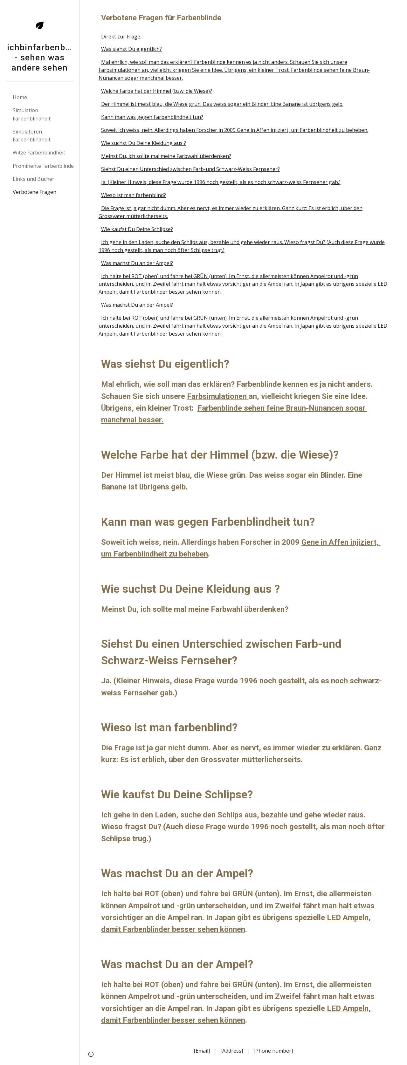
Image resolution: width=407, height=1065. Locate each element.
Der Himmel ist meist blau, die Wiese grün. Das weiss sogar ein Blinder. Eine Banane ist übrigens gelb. (222, 103)
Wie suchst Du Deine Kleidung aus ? (143, 143)
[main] (243, 18)
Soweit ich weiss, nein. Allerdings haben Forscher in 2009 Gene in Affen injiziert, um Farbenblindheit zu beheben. (234, 129)
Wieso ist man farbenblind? (133, 195)
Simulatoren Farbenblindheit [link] (32, 135)
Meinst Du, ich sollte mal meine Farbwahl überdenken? (166, 156)
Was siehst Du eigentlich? (131, 48)
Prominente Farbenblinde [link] (43, 165)
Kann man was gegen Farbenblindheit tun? (152, 116)
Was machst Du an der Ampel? (137, 263)
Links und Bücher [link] (33, 178)
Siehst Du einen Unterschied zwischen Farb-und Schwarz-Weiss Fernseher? (190, 169)
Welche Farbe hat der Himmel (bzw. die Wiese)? (156, 90)
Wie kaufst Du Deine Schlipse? (137, 229)
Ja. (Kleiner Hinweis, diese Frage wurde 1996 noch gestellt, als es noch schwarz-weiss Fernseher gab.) (221, 182)
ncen (336, 408)
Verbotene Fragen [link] (34, 191)
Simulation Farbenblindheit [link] (32, 114)
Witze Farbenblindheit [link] (39, 152)
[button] (399, 9)
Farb (195, 396)
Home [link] (20, 97)
